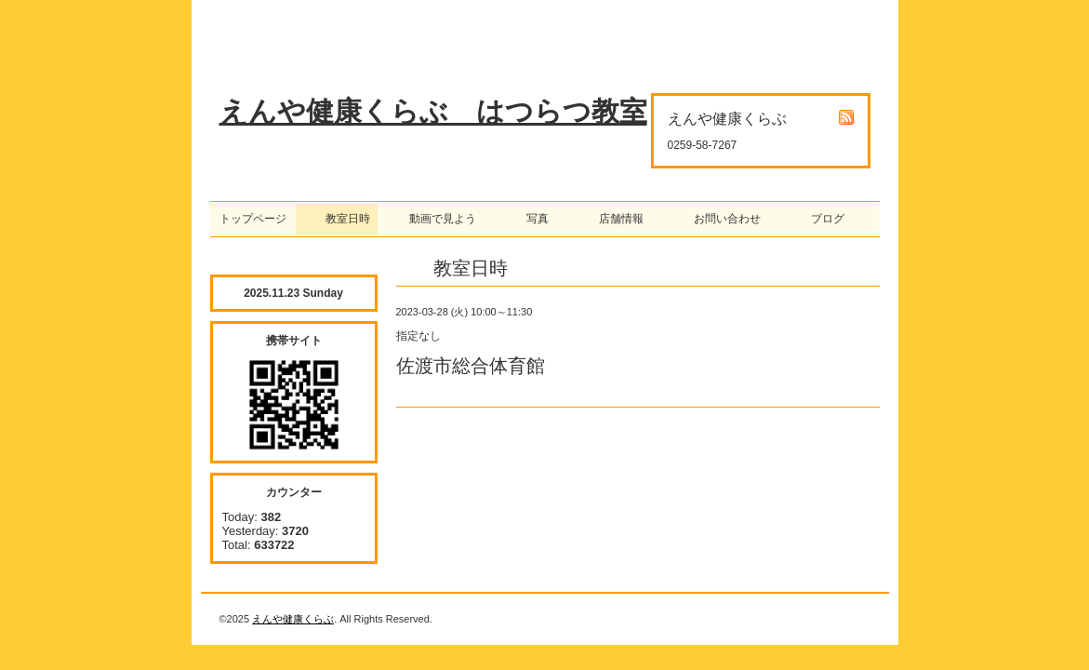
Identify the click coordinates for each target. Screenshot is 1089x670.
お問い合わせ (721, 218)
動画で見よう (437, 218)
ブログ (822, 218)
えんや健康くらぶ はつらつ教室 (433, 111)
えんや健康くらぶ (293, 618)
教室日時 (336, 218)
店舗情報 (616, 218)
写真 (532, 218)
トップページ (252, 218)
